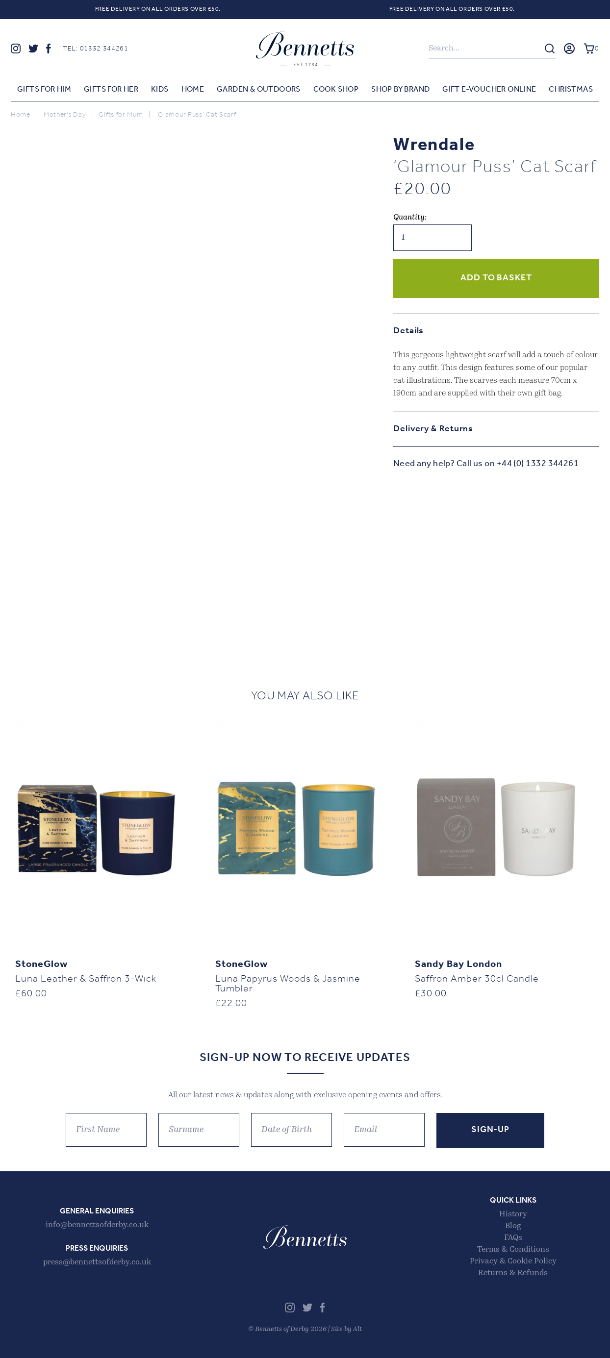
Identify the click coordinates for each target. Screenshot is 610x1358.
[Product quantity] (432, 237)
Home (192, 90)
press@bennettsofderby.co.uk (97, 1262)
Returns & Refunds (513, 1273)
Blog (513, 1226)
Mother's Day (64, 115)
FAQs (513, 1238)
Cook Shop (336, 90)
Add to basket (496, 278)
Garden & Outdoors (259, 90)
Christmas (571, 90)
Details (408, 331)
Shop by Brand (400, 90)
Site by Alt (346, 1329)
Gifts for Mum (121, 115)
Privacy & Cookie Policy (513, 1261)
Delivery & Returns (433, 429)
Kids (160, 90)
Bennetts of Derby (305, 48)
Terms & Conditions (513, 1250)
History (513, 1214)
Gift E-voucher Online (489, 90)
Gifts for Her (111, 90)
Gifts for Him (44, 90)
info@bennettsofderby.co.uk (97, 1225)
